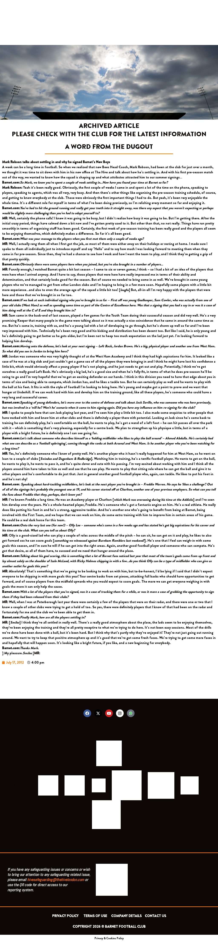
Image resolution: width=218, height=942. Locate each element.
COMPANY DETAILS (126, 915)
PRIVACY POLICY (66, 915)
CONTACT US (155, 915)
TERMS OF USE (95, 915)
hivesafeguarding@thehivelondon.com (55, 879)
